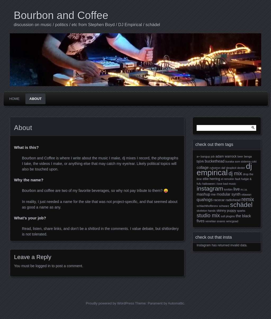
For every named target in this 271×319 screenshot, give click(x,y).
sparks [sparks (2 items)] (241, 210)
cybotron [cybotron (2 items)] (215, 167)
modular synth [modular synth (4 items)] (229, 194)
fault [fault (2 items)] (237, 179)
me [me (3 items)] (213, 194)
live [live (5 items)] (236, 189)
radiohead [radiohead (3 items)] (232, 200)
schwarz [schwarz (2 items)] (224, 205)
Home (14, 99)
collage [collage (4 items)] (203, 167)
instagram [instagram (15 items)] (210, 188)
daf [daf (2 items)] (223, 167)
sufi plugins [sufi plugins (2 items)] (228, 216)
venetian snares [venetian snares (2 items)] (215, 221)
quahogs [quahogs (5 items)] (205, 199)
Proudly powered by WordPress (110, 303)
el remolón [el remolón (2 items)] (227, 179)
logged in (43, 266)
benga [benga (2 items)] (248, 156)
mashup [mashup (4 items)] (203, 194)
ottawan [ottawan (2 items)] (246, 194)
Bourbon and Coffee (61, 15)
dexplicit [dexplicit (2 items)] (231, 167)
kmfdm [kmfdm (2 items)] (228, 189)
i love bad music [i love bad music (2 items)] (226, 183)
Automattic (176, 303)
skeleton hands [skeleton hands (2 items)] (206, 210)
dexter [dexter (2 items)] (241, 167)
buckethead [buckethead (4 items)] (214, 161)
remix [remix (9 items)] (247, 199)
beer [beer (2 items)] (240, 156)
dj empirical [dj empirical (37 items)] (224, 169)
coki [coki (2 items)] (253, 161)
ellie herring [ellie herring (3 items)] (211, 179)
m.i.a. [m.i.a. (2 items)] (244, 189)
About (35, 99)
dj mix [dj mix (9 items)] (235, 173)
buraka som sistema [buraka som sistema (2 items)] (238, 161)
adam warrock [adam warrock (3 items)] (226, 156)
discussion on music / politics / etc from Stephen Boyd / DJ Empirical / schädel (87, 24)
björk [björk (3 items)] (200, 161)
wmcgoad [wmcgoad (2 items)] (232, 221)
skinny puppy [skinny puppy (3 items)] (226, 210)
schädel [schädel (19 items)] (241, 204)
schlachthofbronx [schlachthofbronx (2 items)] (207, 205)
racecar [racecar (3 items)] (219, 200)
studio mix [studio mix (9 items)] (208, 215)
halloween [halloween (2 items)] (208, 183)
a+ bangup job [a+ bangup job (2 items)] (206, 156)
